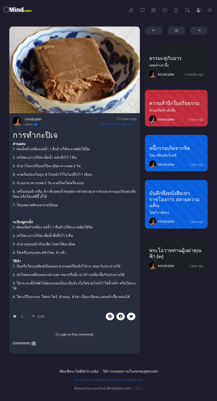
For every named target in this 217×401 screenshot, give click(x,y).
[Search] (187, 10)
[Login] (198, 10)
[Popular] (142, 10)
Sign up (92, 379)
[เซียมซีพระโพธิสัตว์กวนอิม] (176, 10)
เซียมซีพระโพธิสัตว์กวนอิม (79, 371)
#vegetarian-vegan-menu (118, 124)
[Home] (131, 10)
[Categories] (153, 10)
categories (119, 379)
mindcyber (33, 119)
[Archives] (165, 10)
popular (137, 379)
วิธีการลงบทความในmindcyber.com (130, 371)
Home (79, 379)
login (105, 379)
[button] (120, 316)
